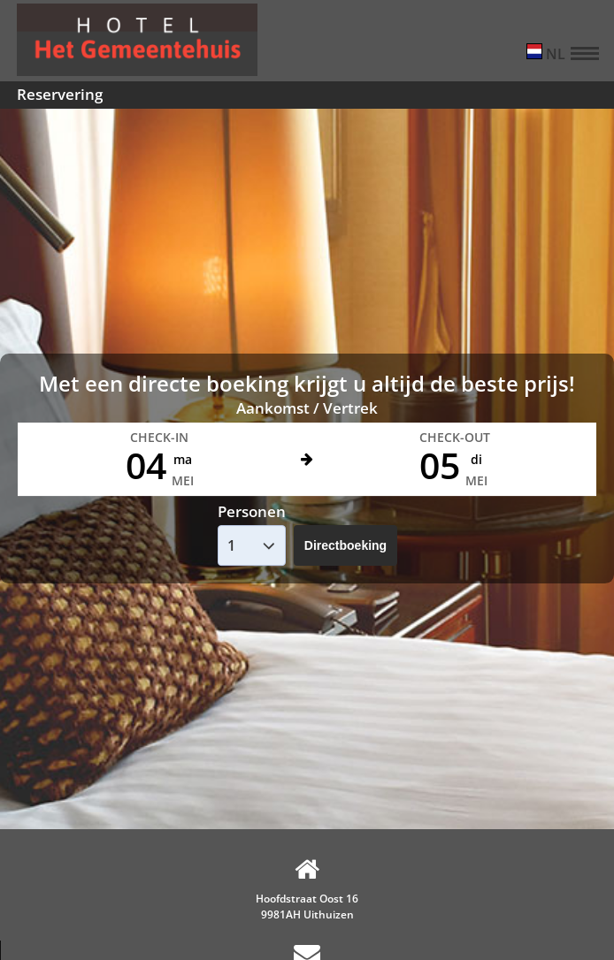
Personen (252, 511)
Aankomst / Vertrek (307, 408)
